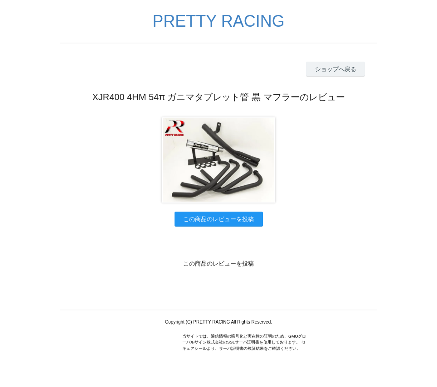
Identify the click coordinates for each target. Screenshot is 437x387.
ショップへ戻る (335, 69)
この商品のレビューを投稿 (218, 219)
